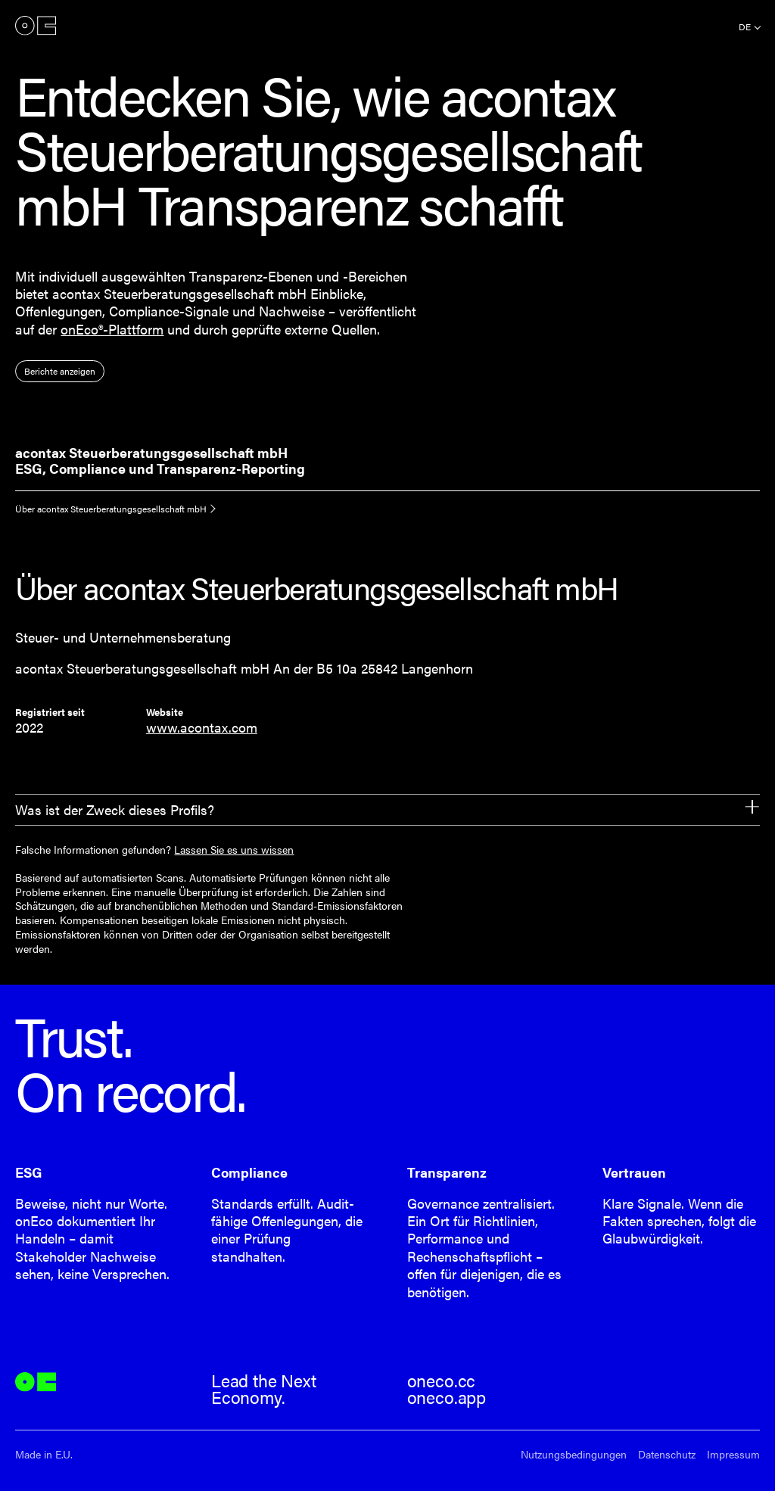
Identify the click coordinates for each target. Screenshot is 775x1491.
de (745, 26)
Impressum (733, 1454)
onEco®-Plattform (112, 328)
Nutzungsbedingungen (574, 1454)
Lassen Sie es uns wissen (234, 849)
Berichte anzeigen (59, 371)
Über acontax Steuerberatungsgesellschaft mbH (111, 508)
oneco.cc (441, 1380)
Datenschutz (667, 1454)
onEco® (35, 25)
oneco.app (446, 1397)
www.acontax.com (201, 726)
